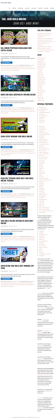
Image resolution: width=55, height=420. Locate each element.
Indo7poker (42, 114)
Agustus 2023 (40, 67)
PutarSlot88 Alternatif (44, 112)
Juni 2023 (39, 71)
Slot (9, 8)
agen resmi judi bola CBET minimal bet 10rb (17, 267)
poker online (27, 8)
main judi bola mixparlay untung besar (18, 94)
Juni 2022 (39, 87)
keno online (46, 8)
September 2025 (41, 58)
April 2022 (40, 89)
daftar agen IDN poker (7, 68)
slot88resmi (42, 255)
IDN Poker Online (43, 157)
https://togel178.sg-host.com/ (46, 210)
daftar (24, 238)
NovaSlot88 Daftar (43, 109)
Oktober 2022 (40, 80)
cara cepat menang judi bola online (16, 136)
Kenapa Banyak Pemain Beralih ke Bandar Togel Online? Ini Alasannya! (45, 43)
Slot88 (40, 165)
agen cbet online (6, 109)
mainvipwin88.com (43, 132)
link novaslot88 (42, 158)
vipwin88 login (42, 196)
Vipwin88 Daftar (43, 234)
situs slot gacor (42, 245)
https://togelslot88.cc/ (44, 144)
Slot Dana (41, 176)
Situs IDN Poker (48, 391)
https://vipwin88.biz (44, 154)
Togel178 (41, 168)
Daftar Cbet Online (6, 3)
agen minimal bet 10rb (15, 67)
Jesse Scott (14, 53)
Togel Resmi (42, 127)
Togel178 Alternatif (44, 178)
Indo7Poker (42, 244)
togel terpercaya (43, 194)
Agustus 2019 (40, 100)
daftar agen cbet (27, 67)
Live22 (46, 288)
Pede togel (41, 126)
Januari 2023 (40, 76)
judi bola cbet (31, 68)
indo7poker (42, 122)
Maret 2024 (40, 61)
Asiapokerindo (42, 107)
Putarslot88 (42, 162)
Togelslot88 (42, 117)
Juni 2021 (39, 93)
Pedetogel (41, 201)
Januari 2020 (40, 98)
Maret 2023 (40, 74)
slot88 (40, 175)
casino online (33, 8)
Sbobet (40, 250)
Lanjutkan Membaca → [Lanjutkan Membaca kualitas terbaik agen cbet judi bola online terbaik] (6, 191)
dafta (24, 195)
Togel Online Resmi (43, 152)
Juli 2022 (39, 85)
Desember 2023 (41, 63)
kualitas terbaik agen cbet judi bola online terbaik (17, 179)
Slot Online (14, 8)
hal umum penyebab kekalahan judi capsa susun (16, 49)
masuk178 (41, 206)
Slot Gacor (41, 119)
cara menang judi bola (18, 109)
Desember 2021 (41, 90)
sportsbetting (20, 8)
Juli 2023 (39, 69)
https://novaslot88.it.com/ (45, 180)
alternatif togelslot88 (44, 134)
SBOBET (41, 186)
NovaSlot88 (42, 110)
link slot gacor (42, 150)
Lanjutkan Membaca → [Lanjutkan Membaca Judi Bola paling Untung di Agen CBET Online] (6, 233)
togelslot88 (42, 136)
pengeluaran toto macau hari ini (45, 375)
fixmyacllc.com (42, 147)
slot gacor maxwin (43, 247)
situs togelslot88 (43, 241)
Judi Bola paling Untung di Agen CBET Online (17, 222)
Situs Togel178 (42, 129)
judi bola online (6, 70)
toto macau (41, 155)
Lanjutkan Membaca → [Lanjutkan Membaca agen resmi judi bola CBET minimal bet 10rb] (6, 278)
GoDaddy (38, 417)
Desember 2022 (41, 77)
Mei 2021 (39, 95)
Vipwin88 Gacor (43, 199)
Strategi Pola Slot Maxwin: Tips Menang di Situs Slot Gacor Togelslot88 (45, 35)
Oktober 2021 (40, 92)
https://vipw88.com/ (44, 140)
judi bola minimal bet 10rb (24, 111)
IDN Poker (41, 197)
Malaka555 (41, 231)
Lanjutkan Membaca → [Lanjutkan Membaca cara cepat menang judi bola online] (6, 147)
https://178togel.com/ (44, 207)
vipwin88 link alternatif (44, 254)
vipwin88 (41, 137)
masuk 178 (41, 202)
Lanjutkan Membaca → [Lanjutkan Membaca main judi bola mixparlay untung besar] (6, 105)
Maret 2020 (40, 97)
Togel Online (40, 8)
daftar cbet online (20, 68)
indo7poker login (43, 115)
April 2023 (40, 72)
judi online (52, 8)
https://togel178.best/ (44, 209)
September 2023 (41, 66)
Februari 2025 (40, 59)
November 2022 (41, 79)
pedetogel (41, 181)
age (33, 108)
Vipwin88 (41, 131)
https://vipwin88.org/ (44, 149)
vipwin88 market (43, 139)
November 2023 (41, 64)
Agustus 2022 (40, 84)
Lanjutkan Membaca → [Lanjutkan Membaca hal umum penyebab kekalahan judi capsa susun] (6, 62)
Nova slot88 (42, 212)
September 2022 (41, 82)
